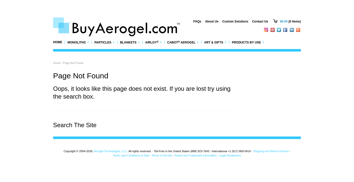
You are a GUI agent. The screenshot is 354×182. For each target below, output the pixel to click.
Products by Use (248, 42)
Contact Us (260, 21)
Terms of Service (161, 155)
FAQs (197, 21)
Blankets (130, 42)
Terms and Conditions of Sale (131, 155)
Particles (104, 42)
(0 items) (290, 21)
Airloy (153, 42)
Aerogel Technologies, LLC (110, 151)
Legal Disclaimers (230, 155)
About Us (211, 21)
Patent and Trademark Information (195, 155)
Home (57, 42)
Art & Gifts (215, 42)
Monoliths (78, 42)
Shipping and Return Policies (271, 151)
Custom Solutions (235, 21)
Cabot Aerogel (183, 42)
